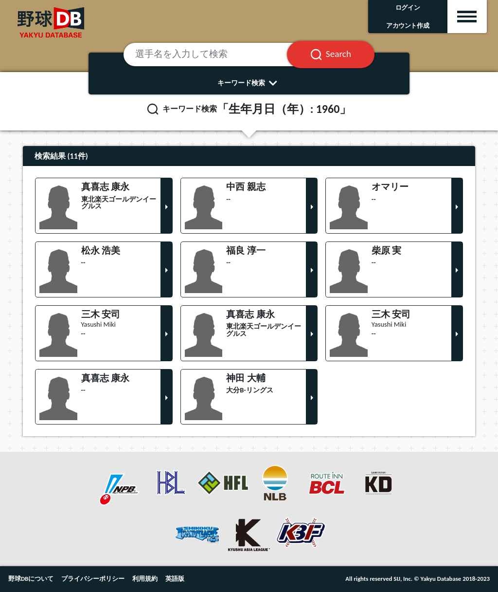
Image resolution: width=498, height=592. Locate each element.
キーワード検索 (249, 82)
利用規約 (145, 578)
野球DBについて (30, 578)
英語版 (174, 578)
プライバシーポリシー (92, 578)
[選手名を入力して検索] (217, 54)
